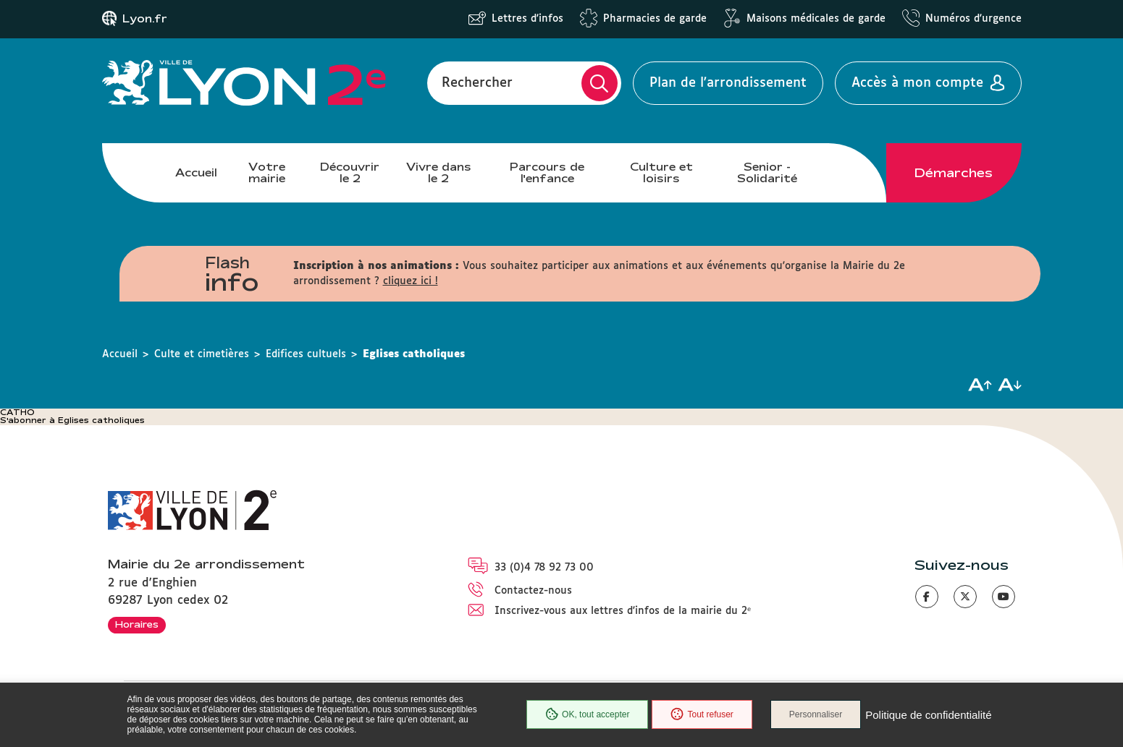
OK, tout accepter (587, 714)
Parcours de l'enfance (547, 172)
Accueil (196, 172)
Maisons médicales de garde (816, 19)
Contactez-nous (533, 591)
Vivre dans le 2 (438, 172)
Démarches (953, 172)
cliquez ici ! (410, 281)
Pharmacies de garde (655, 19)
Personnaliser (815, 714)
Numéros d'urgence (973, 19)
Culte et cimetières (201, 354)
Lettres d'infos (527, 19)
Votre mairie (266, 172)
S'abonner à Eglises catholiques (72, 420)
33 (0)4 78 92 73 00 (544, 568)
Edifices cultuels (306, 354)
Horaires (137, 624)
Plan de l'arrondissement (728, 83)
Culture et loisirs (661, 172)
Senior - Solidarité (767, 172)
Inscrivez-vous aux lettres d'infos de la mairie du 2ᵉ (623, 611)
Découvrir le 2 (349, 172)
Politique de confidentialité (928, 715)
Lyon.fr (144, 19)
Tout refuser (701, 714)
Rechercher (477, 83)
